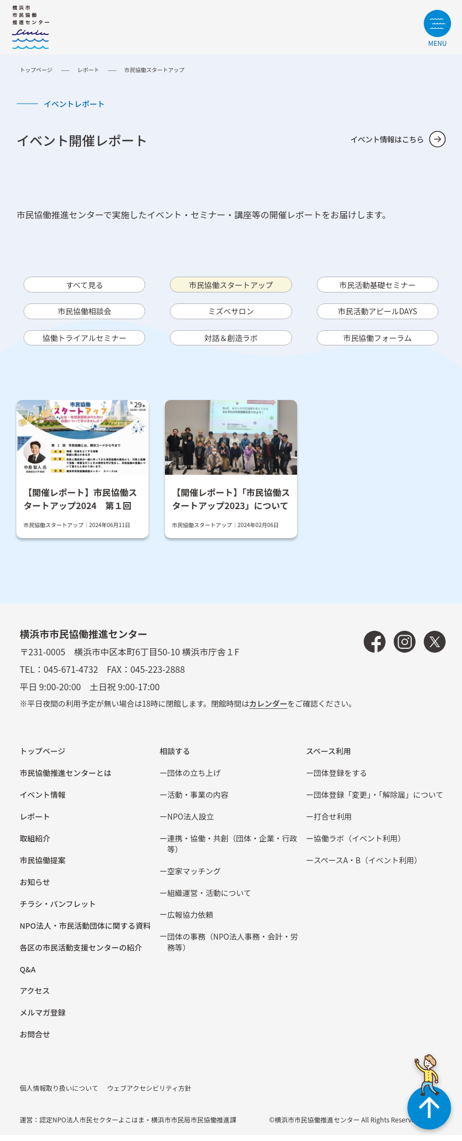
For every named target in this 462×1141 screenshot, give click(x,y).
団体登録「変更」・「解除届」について (378, 800)
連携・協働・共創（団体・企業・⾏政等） (232, 850)
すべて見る (84, 285)
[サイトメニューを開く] (437, 28)
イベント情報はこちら (382, 139)
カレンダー (268, 709)
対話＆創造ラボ (231, 342)
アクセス (35, 996)
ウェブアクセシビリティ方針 (149, 1094)
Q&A (27, 975)
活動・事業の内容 (197, 800)
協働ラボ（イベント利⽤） (359, 844)
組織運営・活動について (209, 898)
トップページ (36, 69)
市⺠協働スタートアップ (231, 285)
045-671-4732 (71, 675)
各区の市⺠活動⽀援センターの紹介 (81, 953)
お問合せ (35, 1040)
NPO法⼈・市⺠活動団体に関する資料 (85, 931)
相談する (174, 756)
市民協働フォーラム (378, 342)
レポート (88, 69)
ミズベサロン (231, 314)
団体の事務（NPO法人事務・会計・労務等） (232, 948)
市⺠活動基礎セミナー (377, 285)
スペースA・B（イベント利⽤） (367, 866)
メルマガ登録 (43, 1018)
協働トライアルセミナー (85, 342)
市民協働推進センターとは (65, 778)
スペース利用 (328, 756)
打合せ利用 (332, 822)
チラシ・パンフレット (58, 909)
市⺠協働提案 (43, 866)
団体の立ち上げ (194, 778)
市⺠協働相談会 (84, 314)
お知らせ (35, 887)
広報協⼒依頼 (190, 920)
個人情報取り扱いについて (59, 1094)
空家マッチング (194, 876)
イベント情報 (43, 800)
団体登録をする (340, 778)
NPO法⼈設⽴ (190, 822)
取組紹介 (35, 844)
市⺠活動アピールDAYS (377, 314)
